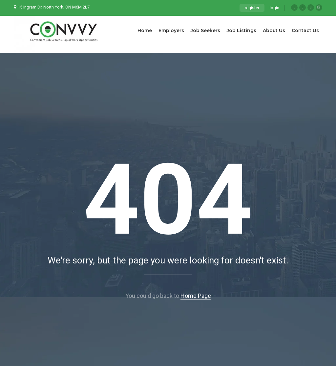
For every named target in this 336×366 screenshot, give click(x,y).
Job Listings (241, 30)
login (274, 7)
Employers (171, 30)
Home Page (195, 295)
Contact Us (305, 30)
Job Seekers (205, 30)
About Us (274, 30)
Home (144, 30)
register (252, 7)
